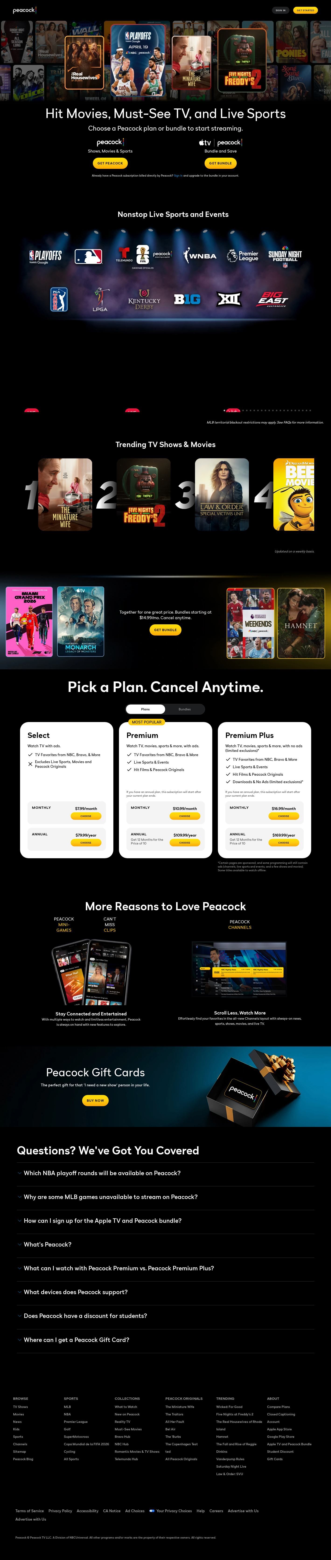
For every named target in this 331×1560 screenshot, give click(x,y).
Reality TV (122, 1422)
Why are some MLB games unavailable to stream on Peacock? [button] (108, 1196)
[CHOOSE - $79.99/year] (86, 842)
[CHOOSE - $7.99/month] (86, 816)
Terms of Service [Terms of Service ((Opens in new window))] (29, 1510)
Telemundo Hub (126, 1459)
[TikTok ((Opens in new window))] (282, 1507)
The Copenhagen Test (181, 1444)
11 (262, 411)
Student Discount (280, 1451)
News (17, 1422)
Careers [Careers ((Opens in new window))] (216, 1510)
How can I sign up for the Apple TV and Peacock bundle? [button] (100, 1220)
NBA (67, 1414)
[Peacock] (24, 10)
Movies (18, 1414)
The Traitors (174, 1414)
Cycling (69, 1451)
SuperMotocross (76, 1436)
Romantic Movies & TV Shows (137, 1451)
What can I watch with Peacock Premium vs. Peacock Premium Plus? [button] (116, 1268)
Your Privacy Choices (174, 1511)
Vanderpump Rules (230, 1459)
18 (288, 411)
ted (168, 1451)
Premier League (76, 1422)
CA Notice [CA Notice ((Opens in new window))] (112, 1510)
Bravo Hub (122, 1436)
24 (310, 411)
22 (303, 411)
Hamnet (222, 1436)
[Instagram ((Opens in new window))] (306, 1507)
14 (273, 411)
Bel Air (170, 1429)
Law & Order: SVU (229, 1474)
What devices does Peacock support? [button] (73, 1292)
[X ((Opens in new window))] (270, 1521)
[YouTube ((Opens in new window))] (294, 1507)
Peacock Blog (23, 1459)
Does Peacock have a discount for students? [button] (82, 1315)
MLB (67, 1407)
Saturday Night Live (231, 1466)
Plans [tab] (145, 709)
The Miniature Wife (179, 1407)
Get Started (305, 10)
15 (277, 411)
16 (280, 411)
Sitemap (19, 1451)
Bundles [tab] (185, 709)
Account (273, 1422)
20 (295, 411)
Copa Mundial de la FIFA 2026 (86, 1444)
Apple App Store (279, 1429)
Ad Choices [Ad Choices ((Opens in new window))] (135, 1510)
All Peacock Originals (181, 1459)
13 (269, 411)
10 (258, 411)
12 (266, 411)
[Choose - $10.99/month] (185, 816)
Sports (18, 1436)
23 (307, 411)
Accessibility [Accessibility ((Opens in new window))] (87, 1510)
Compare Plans (278, 1407)
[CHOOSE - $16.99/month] (283, 816)
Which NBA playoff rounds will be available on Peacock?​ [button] (99, 1173)
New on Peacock (127, 1414)
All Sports (71, 1459)
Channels (20, 1444)
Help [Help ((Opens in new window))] (201, 1510)
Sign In (281, 10)
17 (284, 411)
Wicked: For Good (229, 1407)
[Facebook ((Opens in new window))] (270, 1507)
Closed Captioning (281, 1414)
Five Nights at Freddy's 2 (234, 1414)
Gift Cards (275, 1459)
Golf (67, 1429)
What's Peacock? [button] (45, 1244)
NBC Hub (122, 1444)
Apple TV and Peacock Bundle (289, 1444)
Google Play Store (280, 1436)
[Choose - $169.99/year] (283, 842)
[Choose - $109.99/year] (185, 842)
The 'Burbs (173, 1436)
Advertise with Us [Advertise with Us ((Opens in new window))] (243, 1510)
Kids (16, 1429)
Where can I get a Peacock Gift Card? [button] (73, 1339)
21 (299, 411)
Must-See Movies (128, 1429)
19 (292, 411)
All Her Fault (174, 1422)
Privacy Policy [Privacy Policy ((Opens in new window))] (60, 1510)
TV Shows (20, 1407)
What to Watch (126, 1407)
